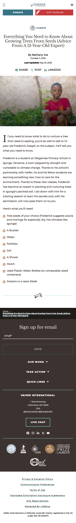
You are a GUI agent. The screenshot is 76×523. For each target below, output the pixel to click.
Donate (18, 12)
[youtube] (48, 432)
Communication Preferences (37, 484)
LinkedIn (52, 69)
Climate (38, 28)
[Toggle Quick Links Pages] (48, 382)
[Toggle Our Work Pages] (47, 362)
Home (5, 311)
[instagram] (33, 432)
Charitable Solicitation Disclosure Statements (37, 495)
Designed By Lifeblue (37, 506)
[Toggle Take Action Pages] (48, 372)
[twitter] (43, 432)
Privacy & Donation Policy (37, 479)
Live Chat (38, 422)
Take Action (36, 372)
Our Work (36, 362)
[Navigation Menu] (4, 5)
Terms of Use (37, 490)
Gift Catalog (50, 12)
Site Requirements (37, 501)
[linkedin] (38, 432)
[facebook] (27, 432)
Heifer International (38, 395)
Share (21, 69)
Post (36, 69)
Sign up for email (38, 327)
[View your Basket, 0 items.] (64, 5)
